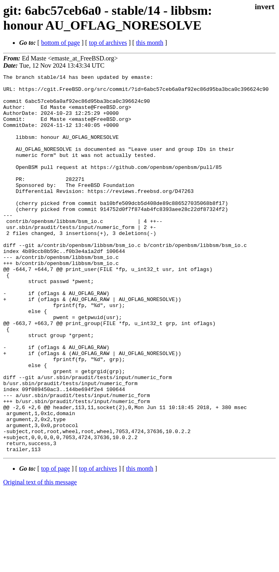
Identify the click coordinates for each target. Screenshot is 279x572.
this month (149, 42)
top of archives (108, 42)
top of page (55, 544)
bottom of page (60, 42)
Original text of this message (40, 557)
